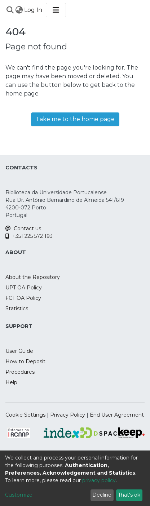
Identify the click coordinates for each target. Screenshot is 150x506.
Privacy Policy (67, 415)
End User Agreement (117, 415)
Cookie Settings (25, 415)
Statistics (16, 308)
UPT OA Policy (23, 287)
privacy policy (99, 480)
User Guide (19, 351)
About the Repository (32, 277)
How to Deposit (25, 361)
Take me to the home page (75, 119)
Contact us (23, 228)
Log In (33, 9)
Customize (18, 495)
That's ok (129, 495)
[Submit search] (9, 10)
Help (11, 382)
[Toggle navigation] (56, 10)
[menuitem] (18, 10)
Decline (101, 495)
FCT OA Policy (23, 298)
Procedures (20, 372)
